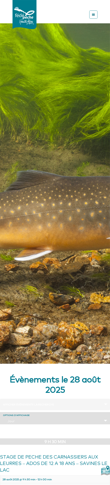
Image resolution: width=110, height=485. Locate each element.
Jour (9, 421)
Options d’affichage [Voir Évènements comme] (16, 415)
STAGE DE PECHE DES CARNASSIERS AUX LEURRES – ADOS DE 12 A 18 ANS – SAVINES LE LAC (53, 463)
